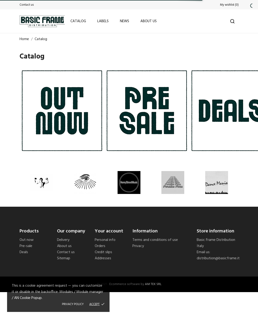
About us (148, 21)
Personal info (105, 240)
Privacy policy (73, 304)
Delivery (63, 240)
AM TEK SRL (153, 284)
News (124, 21)
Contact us (27, 4)
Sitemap (63, 258)
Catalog (78, 21)
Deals (24, 252)
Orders (100, 246)
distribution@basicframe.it (218, 258)
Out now (27, 240)
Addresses (103, 258)
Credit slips (103, 252)
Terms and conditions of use (155, 240)
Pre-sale (26, 246)
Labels (103, 21)
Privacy (138, 246)
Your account (109, 231)
